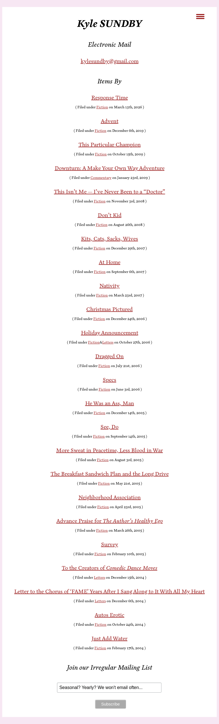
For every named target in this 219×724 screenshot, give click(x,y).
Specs (109, 380)
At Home (109, 262)
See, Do (109, 427)
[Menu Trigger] (200, 16)
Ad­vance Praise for (109, 521)
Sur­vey (109, 544)
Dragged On (109, 356)
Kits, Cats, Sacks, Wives (109, 238)
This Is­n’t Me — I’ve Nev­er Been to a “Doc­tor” (109, 191)
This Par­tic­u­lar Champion (109, 144)
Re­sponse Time (109, 97)
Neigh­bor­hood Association (109, 497)
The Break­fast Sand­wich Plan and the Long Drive (110, 474)
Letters (107, 342)
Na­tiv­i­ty (109, 285)
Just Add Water (109, 638)
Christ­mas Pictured (109, 309)
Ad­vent (109, 121)
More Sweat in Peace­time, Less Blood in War (109, 450)
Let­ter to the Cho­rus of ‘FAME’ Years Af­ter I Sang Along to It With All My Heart (109, 591)
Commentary (101, 177)
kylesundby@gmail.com (110, 61)
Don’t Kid (110, 215)
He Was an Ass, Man (109, 403)
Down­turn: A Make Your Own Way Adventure (110, 168)
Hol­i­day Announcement (109, 333)
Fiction (102, 107)
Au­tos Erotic (109, 615)
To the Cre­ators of (109, 568)
